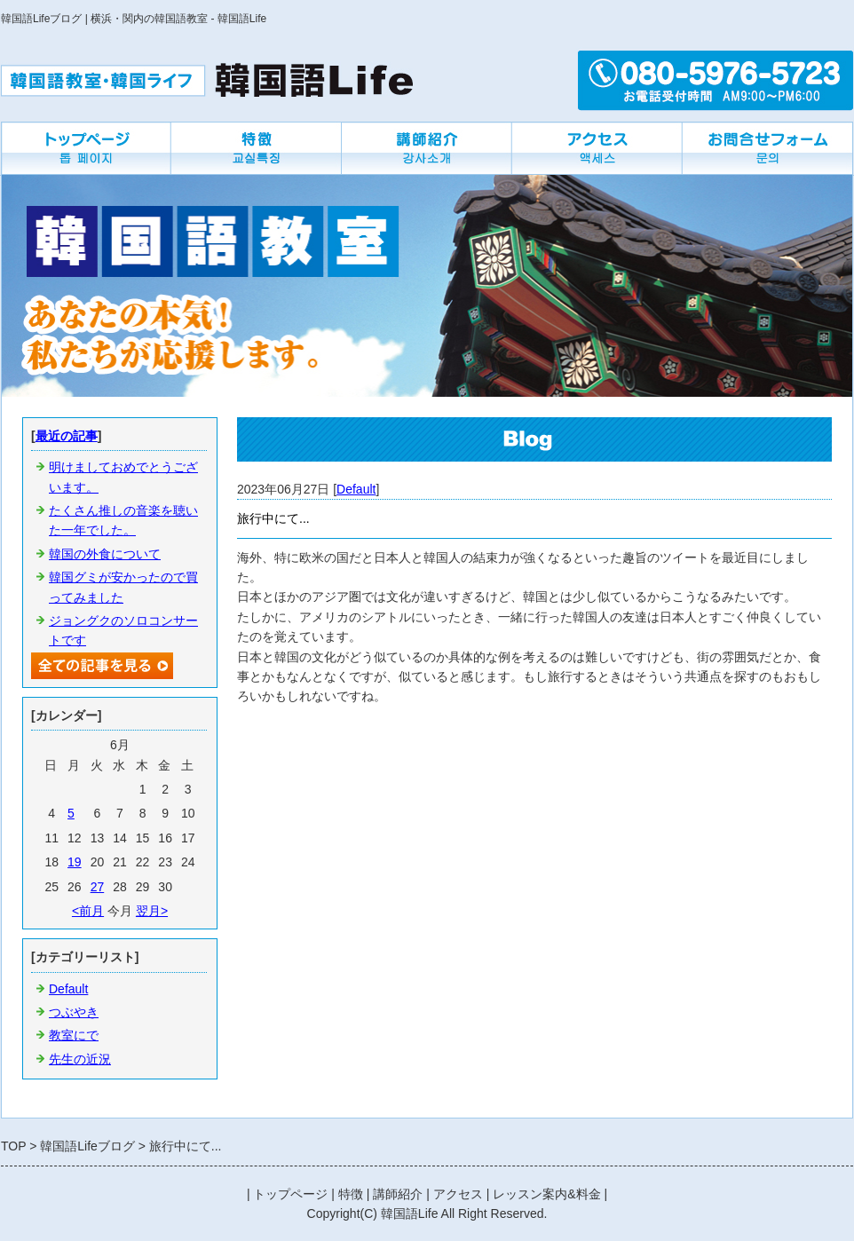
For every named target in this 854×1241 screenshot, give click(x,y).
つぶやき (74, 1012)
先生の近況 (80, 1059)
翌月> (152, 911)
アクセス (458, 1194)
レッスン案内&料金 (546, 1194)
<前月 (88, 911)
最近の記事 (67, 436)
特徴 (350, 1194)
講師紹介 (398, 1194)
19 (74, 862)
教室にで (74, 1035)
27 (98, 887)
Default (356, 489)
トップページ (290, 1194)
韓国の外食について (105, 554)
